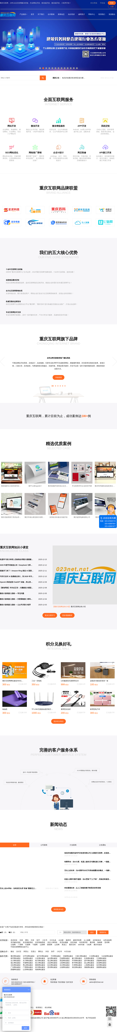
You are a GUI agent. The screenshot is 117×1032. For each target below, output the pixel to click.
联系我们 (101, 14)
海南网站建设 (40, 969)
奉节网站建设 (77, 963)
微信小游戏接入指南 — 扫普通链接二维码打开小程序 (17, 599)
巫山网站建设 (89, 963)
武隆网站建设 (101, 960)
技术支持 (69, 982)
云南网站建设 (65, 967)
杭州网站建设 (101, 965)
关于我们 (41, 14)
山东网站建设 (28, 969)
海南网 (99, 942)
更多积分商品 (58, 721)
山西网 (42, 945)
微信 (12, 951)
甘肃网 (27, 945)
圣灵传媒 (73, 942)
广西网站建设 (28, 967)
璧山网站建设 (52, 960)
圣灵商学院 (83, 942)
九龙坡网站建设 (107, 956)
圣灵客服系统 (40, 942)
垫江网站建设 (40, 963)
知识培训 (71, 14)
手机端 (102, 3)
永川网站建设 (28, 960)
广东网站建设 (16, 967)
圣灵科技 (14, 940)
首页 (32, 14)
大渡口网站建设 (81, 956)
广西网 (20, 945)
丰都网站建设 (28, 963)
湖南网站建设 (89, 967)
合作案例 (51, 14)
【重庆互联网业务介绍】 (62, 607)
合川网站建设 (16, 960)
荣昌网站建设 (65, 960)
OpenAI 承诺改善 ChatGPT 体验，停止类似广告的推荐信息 (17, 582)
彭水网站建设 (52, 965)
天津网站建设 (77, 965)
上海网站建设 (89, 965)
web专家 (81, 945)
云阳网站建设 (65, 963)
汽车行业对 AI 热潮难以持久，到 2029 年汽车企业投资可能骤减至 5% (17, 576)
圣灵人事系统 (52, 942)
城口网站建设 (16, 963)
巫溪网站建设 (101, 963)
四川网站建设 (40, 967)
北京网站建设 (65, 965)
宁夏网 (35, 945)
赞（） (3, 932)
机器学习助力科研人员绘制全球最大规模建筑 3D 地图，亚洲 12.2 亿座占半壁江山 (17, 559)
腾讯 (27, 940)
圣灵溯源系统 (28, 942)
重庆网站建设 (16, 956)
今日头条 (53, 940)
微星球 (68, 940)
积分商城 (93, 3)
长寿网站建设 (89, 958)
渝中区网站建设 (42, 956)
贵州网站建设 (52, 967)
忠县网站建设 (52, 963)
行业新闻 (73, 845)
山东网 (56, 945)
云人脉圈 (87, 940)
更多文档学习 (50, 615)
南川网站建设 (40, 960)
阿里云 (26, 951)
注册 (112, 6)
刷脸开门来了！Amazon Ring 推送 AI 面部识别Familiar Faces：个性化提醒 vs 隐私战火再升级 (17, 571)
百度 (21, 940)
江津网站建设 (101, 958)
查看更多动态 (58, 909)
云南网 (13, 945)
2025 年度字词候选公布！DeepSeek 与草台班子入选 (17, 565)
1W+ (84, 416)
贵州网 (106, 942)
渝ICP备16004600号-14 (52, 1018)
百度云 (33, 951)
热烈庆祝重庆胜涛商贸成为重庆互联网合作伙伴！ (74, 78)
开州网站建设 (77, 960)
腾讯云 (40, 951)
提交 (92, 932)
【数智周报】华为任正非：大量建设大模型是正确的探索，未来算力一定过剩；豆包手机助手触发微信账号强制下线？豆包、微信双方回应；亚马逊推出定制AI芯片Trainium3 (17, 588)
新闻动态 (61, 14)
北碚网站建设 (28, 958)
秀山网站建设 (28, 965)
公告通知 (102, 845)
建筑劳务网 (77, 940)
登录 (111, 3)
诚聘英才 (81, 14)
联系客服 (109, 1024)
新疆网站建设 (101, 967)
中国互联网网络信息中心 (20, 947)
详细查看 (58, 377)
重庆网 (92, 942)
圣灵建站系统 (16, 942)
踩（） (12, 932)
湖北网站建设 (77, 967)
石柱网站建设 (16, 965)
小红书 (44, 940)
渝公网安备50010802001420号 (72, 1018)
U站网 (89, 945)
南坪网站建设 (16, 958)
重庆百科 (72, 945)
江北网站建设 (94, 956)
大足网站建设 (40, 958)
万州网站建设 (56, 956)
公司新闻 (44, 845)
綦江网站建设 (77, 958)
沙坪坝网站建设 (28, 956)
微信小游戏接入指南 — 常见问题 (12, 593)
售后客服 (61, 982)
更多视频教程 (67, 615)
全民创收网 (107, 940)
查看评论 (103, 932)
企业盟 (60, 940)
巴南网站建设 (65, 958)
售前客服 (53, 982)
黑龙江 (64, 945)
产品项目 (23, 14)
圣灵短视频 (64, 942)
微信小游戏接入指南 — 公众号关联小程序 (15, 605)
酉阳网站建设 (40, 965)
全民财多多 (97, 940)
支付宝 (18, 951)
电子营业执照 (91, 1018)
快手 (38, 940)
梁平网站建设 (89, 960)
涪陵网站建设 (68, 956)
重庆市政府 (98, 945)
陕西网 (49, 945)
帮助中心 (91, 14)
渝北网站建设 (52, 958)
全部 (14, 845)
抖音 (32, 940)
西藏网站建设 (16, 969)
